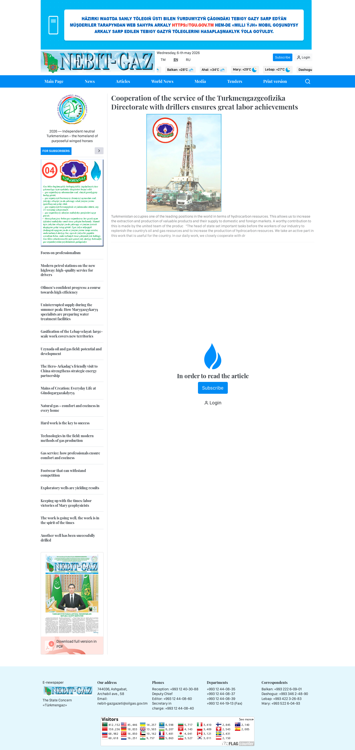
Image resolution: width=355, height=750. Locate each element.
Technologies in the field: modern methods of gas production (67, 438)
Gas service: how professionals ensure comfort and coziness (70, 455)
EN (176, 59)
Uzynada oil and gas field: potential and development (71, 351)
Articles (123, 81)
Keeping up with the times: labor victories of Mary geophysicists (66, 503)
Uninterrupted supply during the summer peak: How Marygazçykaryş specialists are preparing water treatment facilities (69, 311)
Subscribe (282, 57)
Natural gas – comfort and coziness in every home (70, 408)
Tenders (234, 81)
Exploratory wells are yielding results (70, 488)
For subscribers (56, 151)
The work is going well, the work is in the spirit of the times (70, 520)
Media (200, 81)
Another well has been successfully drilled (68, 538)
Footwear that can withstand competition (63, 473)
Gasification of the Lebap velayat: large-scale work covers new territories (72, 333)
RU (188, 59)
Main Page (53, 81)
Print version (275, 81)
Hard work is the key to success (65, 423)
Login (303, 57)
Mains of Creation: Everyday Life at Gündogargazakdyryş (68, 390)
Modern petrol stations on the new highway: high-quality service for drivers (68, 270)
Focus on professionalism (61, 252)
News (90, 81)
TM (163, 59)
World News (162, 81)
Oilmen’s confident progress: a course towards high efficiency (71, 290)
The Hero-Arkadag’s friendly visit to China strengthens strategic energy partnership (69, 371)
